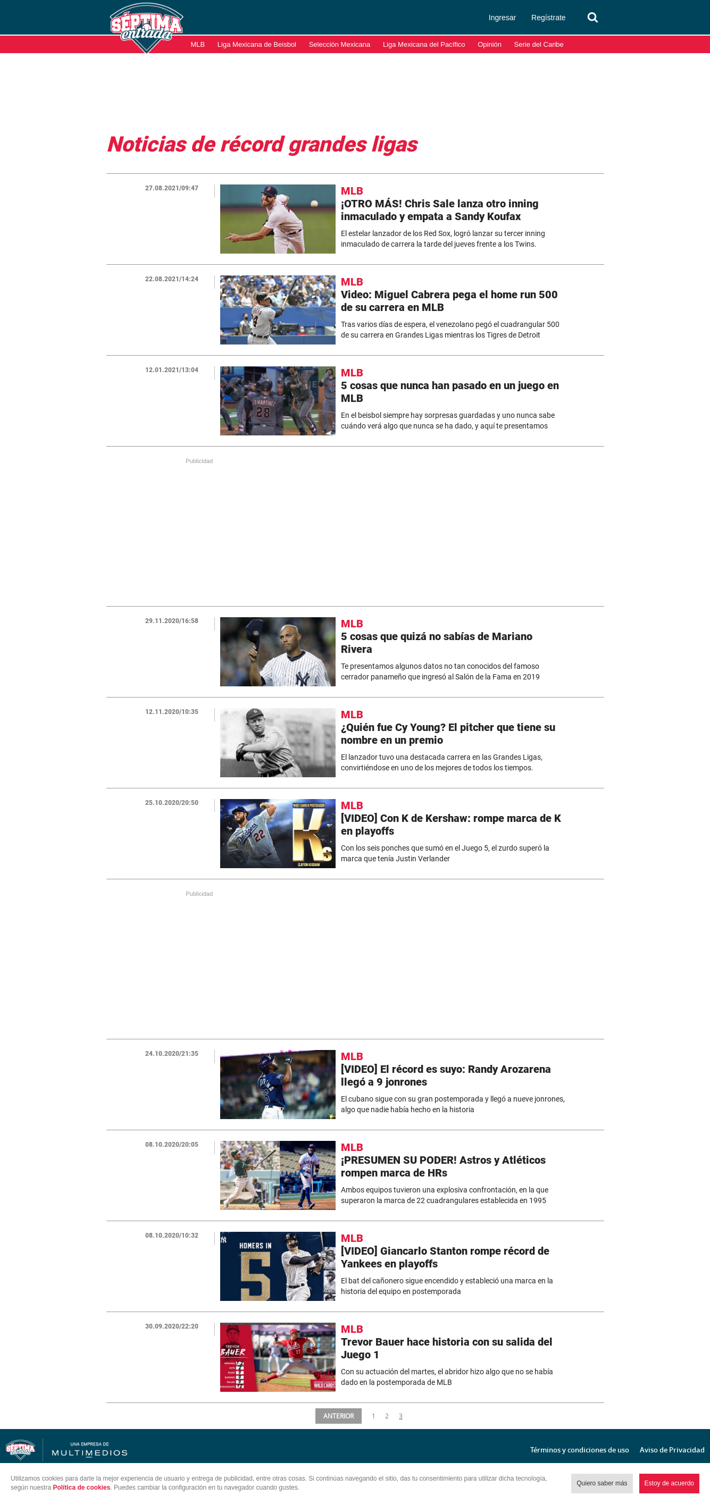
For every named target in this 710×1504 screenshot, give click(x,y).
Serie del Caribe (539, 44)
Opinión (490, 44)
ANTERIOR (339, 1415)
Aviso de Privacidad (672, 1450)
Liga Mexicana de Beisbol (257, 44)
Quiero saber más (602, 1483)
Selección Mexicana (340, 44)
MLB (198, 44)
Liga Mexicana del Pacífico (424, 44)
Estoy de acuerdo (669, 1483)
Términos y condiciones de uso (579, 1450)
